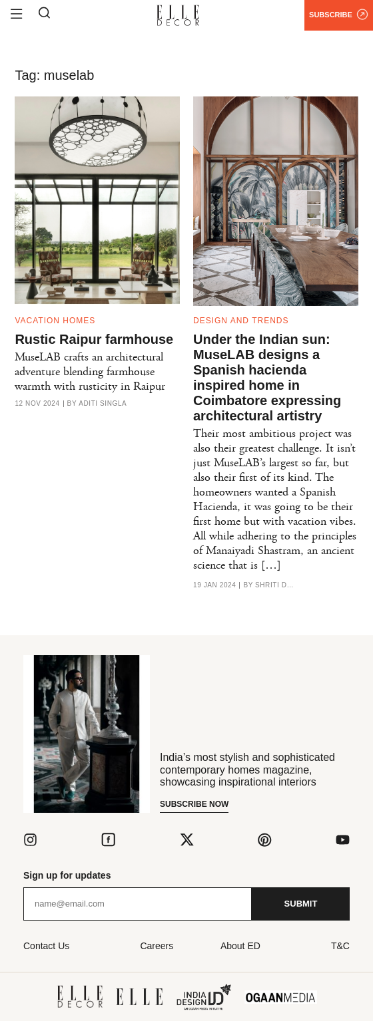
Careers (156, 946)
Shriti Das (275, 585)
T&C (340, 946)
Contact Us (46, 946)
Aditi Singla (103, 403)
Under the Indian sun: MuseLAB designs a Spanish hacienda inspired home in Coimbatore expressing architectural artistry (267, 377)
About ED (240, 946)
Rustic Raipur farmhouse (94, 339)
